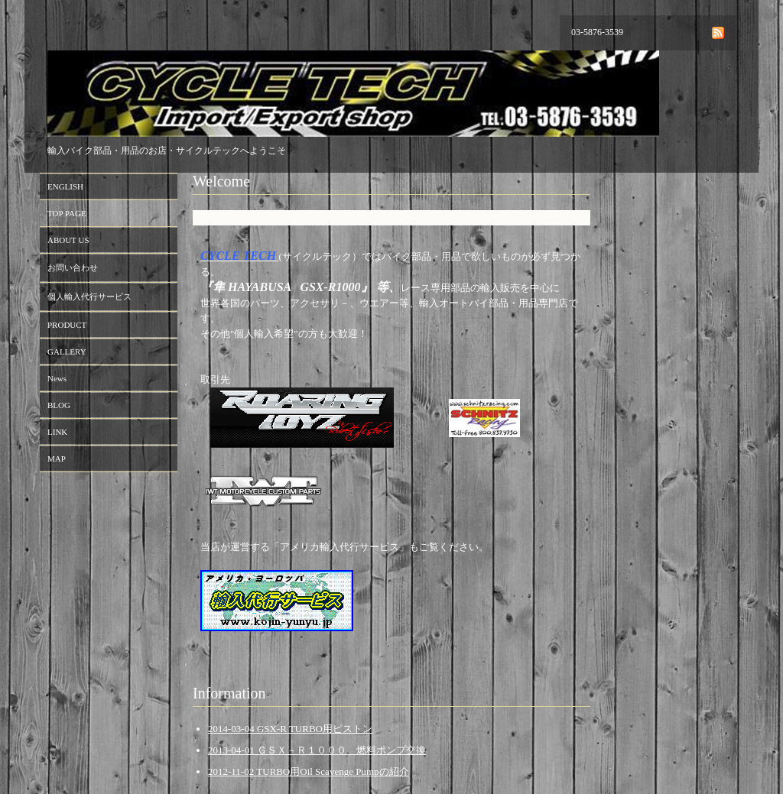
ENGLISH (65, 186)
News (57, 378)
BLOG (58, 405)
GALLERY (66, 351)
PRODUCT (66, 324)
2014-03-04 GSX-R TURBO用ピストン (290, 728)
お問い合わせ (72, 267)
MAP (56, 458)
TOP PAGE (66, 213)
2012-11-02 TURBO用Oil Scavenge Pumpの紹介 (308, 771)
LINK (57, 431)
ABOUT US (68, 240)
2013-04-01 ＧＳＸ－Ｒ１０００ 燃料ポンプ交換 (317, 750)
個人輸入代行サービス (89, 296)
